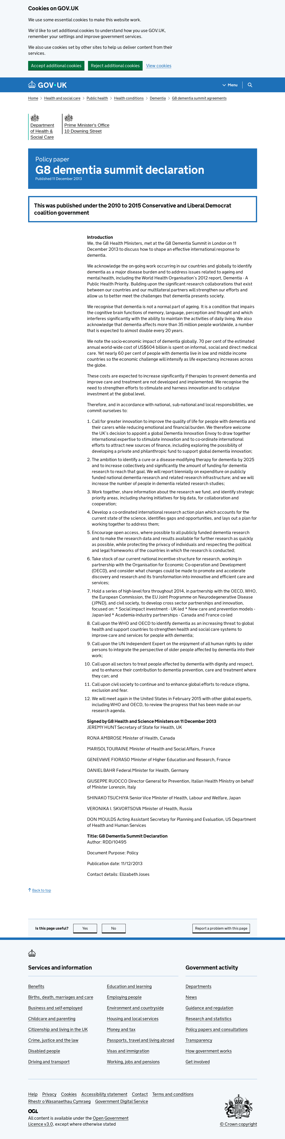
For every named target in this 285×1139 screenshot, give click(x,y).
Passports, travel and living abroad (140, 1040)
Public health (97, 98)
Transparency (199, 1040)
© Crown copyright (238, 1124)
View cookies (158, 65)
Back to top (39, 890)
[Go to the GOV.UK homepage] (47, 85)
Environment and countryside (135, 1008)
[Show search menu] (250, 85)
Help (33, 1094)
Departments (199, 986)
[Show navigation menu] (230, 85)
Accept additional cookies (56, 65)
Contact (140, 1094)
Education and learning (129, 986)
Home (33, 98)
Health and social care (62, 98)
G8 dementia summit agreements (199, 98)
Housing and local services (133, 1018)
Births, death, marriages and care (60, 997)
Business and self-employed (55, 1008)
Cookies (69, 1094)
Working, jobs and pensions (133, 1061)
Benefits (36, 986)
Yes (89, 928)
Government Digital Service (121, 1101)
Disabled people (44, 1051)
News (191, 997)
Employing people (124, 997)
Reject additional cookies (115, 65)
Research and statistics (209, 1018)
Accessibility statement (104, 1094)
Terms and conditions (173, 1094)
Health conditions (129, 98)
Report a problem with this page (221, 928)
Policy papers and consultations (217, 1029)
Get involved (198, 1061)
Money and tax (121, 1029)
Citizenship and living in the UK (58, 1029)
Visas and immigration (128, 1051)
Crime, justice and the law (53, 1040)
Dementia (158, 98)
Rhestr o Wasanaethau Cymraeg (59, 1101)
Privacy (49, 1094)
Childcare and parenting (51, 1018)
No (118, 928)
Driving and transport (49, 1061)
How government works (209, 1051)
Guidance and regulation (209, 1008)
